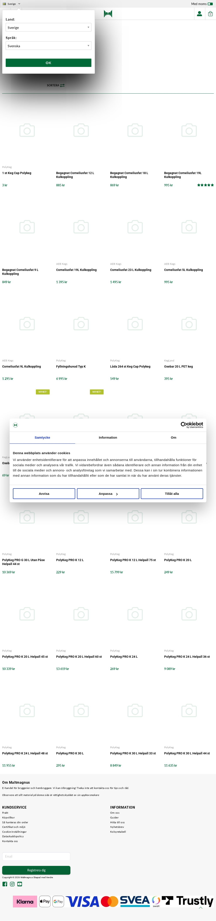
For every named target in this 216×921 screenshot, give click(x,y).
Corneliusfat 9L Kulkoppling (21, 366)
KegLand (169, 360)
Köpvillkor (8, 817)
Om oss (114, 813)
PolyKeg (7, 167)
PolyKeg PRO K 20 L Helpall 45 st (25, 657)
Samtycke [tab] (42, 437)
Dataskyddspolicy (13, 836)
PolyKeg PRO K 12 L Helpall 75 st (133, 560)
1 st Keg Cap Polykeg (16, 173)
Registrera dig (36, 870)
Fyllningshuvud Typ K (71, 366)
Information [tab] (108, 437)
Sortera (55, 86)
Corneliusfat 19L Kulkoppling (76, 270)
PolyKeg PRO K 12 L (70, 560)
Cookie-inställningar (14, 832)
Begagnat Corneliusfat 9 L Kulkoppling (20, 272)
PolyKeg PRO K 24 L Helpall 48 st (25, 753)
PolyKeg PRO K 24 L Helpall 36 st (187, 657)
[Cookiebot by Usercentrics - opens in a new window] (184, 425)
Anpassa (108, 493)
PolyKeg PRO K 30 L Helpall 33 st (133, 753)
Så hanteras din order (15, 822)
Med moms (202, 5)
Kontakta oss (10, 841)
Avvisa (44, 493)
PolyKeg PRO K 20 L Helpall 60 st (79, 657)
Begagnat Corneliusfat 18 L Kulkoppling (129, 175)
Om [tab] (173, 437)
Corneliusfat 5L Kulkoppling (183, 270)
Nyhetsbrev (117, 827)
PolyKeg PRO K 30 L (70, 753)
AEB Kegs (61, 263)
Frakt (5, 813)
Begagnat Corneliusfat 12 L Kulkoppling (75, 175)
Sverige (12, 3)
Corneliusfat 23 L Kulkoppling (130, 270)
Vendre (49, 877)
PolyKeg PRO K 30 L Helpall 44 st (187, 753)
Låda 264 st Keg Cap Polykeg (130, 366)
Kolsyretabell (118, 832)
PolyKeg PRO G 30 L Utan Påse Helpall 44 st (23, 562)
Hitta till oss (117, 822)
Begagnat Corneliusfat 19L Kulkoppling (183, 175)
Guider (114, 817)
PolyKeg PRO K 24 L (124, 657)
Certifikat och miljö (13, 827)
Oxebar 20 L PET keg (178, 366)
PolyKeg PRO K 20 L (178, 560)
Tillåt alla (172, 493)
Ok (48, 63)
